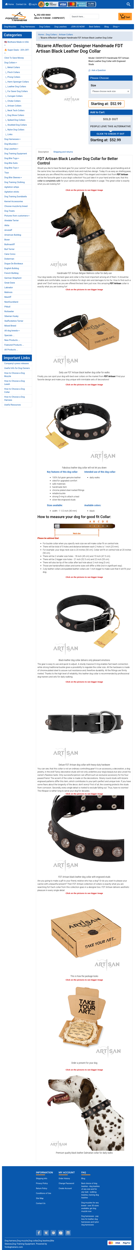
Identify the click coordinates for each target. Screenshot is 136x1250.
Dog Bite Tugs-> (11, 158)
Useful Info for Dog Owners (17, 368)
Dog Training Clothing (14, 182)
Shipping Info (41, 1178)
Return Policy (41, 1188)
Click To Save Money (14, 58)
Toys (6, 172)
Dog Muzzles (10, 26)
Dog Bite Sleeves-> (13, 177)
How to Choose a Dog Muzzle (14, 374)
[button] (128, 4)
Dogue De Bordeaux (13, 263)
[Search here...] (84, 16)
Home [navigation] (41, 34)
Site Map (39, 1198)
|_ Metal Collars (12, 67)
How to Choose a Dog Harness (14, 398)
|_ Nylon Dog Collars (14, 129)
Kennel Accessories (13, 201)
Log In (33, 4)
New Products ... (12, 340)
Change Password (66, 1183)
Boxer (7, 239)
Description (43, 152)
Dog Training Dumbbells (15, 196)
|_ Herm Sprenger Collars (16, 82)
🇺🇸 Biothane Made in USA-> (16, 43)
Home (9, 4)
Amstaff (8, 230)
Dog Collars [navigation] (51, 34)
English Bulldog (11, 268)
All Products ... (11, 349)
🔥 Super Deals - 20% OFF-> (16, 51)
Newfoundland (11, 302)
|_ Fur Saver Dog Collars (16, 91)
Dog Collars (44, 26)
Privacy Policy (42, 1183)
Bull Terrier (9, 249)
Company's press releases (16, 363)
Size (93, 85)
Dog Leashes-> (11, 149)
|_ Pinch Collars (12, 72)
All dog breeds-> (12, 330)
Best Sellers (94, 26)
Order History (64, 1178)
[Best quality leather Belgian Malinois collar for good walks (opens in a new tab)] (84, 231)
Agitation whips (11, 187)
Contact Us (21, 4)
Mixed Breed (10, 325)
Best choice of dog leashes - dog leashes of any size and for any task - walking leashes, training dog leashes (90, 1190)
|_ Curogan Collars (13, 96)
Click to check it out (111, 133)
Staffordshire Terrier (13, 321)
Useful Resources (12, 405)
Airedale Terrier (11, 220)
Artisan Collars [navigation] (66, 34)
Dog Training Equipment (15, 153)
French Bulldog (11, 273)
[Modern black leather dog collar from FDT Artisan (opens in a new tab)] (84, 425)
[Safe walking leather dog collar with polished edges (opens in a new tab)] (84, 618)
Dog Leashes (60, 26)
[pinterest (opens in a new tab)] (53, 1232)
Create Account (65, 1188)
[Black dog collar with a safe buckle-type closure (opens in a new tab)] (84, 723)
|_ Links (8, 134)
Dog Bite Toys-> (11, 168)
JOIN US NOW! (78, 26)
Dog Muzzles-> (11, 144)
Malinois (8, 292)
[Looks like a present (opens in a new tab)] (84, 1021)
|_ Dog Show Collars (14, 115)
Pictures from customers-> (16, 215)
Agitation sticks (11, 192)
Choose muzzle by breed (15, 206)
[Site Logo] (16, 16)
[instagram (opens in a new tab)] (68, 1232)
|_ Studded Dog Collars (15, 125)
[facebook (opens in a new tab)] (38, 1232)
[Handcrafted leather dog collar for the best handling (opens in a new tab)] (84, 330)
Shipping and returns (63, 152)
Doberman (9, 259)
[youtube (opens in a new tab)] (60, 1232)
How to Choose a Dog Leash (14, 382)
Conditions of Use (43, 1193)
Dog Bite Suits (11, 163)
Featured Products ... (14, 345)
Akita (6, 225)
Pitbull (7, 306)
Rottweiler (9, 311)
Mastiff (7, 297)
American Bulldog (12, 235)
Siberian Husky (11, 316)
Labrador (8, 287)
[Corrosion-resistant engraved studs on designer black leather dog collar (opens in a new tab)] (84, 835)
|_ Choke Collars (12, 101)
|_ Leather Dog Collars (15, 86)
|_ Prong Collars (12, 77)
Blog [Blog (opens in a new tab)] (106, 26)
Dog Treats (9, 211)
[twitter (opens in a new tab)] (46, 1232)
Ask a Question (97, 70)
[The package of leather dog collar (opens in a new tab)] (84, 934)
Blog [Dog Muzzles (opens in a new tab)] (83, 1178)
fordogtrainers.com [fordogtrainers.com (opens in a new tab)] (14, 1247)
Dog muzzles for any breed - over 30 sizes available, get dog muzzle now (90, 1207)
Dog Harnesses (28, 26)
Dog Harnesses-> (12, 139)
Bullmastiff (9, 244)
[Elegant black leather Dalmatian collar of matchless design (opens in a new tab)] (84, 1111)
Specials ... (9, 335)
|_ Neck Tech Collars (14, 110)
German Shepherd (12, 278)
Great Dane (9, 282)
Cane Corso (9, 254)
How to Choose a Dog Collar (14, 390)
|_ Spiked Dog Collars (14, 120)
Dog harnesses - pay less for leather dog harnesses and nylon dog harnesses (90, 1220)
